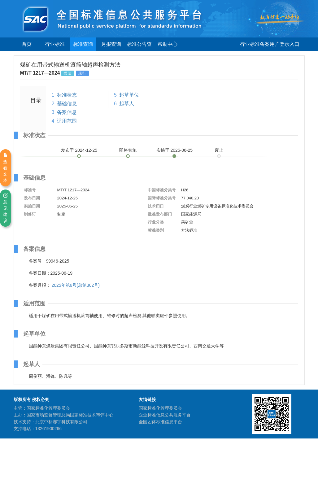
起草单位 (129, 95)
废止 (219, 150)
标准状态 (67, 95)
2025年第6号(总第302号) (75, 285)
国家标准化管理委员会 (160, 408)
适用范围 (67, 121)
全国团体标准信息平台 (160, 421)
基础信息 (67, 103)
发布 (79, 150)
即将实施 (128, 150)
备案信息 (67, 112)
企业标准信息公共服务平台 (165, 414)
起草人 (126, 103)
